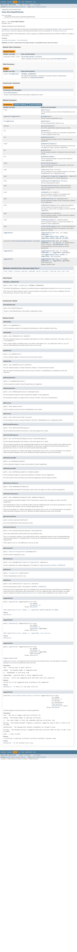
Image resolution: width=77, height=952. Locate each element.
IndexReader (45, 234)
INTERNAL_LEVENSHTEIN (28, 74)
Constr (17, 7)
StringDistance (14, 74)
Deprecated (28, 2)
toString (53, 271)
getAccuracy (45, 110)
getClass (24, 271)
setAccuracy (45, 169)
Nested (8, 7)
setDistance (45, 181)
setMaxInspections (47, 198)
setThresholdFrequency (48, 226)
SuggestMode (57, 252)
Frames (21, 4)
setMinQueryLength (47, 220)
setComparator (46, 176)
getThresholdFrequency (48, 163)
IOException (34, 607)
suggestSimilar (46, 232)
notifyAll (45, 271)
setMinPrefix (45, 213)
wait (58, 271)
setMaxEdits (45, 192)
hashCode (32, 271)
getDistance (45, 121)
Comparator (7, 116)
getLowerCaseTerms (47, 126)
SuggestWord (16, 116)
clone (5, 271)
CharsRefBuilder (58, 244)
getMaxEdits (45, 130)
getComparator (46, 116)
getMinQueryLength (47, 156)
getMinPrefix (45, 150)
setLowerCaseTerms (47, 185)
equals (10, 271)
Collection (14, 241)
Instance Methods (20, 104)
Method (23, 7)
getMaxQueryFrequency (48, 143)
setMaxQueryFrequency (48, 205)
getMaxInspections (47, 137)
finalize (17, 271)
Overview (3, 2)
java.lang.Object (7, 15)
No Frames (27, 4)
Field (12, 7)
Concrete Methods (35, 104)
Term (53, 232)
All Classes (37, 4)
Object (10, 23)
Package (9, 2)
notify (38, 271)
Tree (22, 2)
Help (34, 2)
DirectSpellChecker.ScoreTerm (31, 56)
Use (19, 2)
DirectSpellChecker (10, 92)
